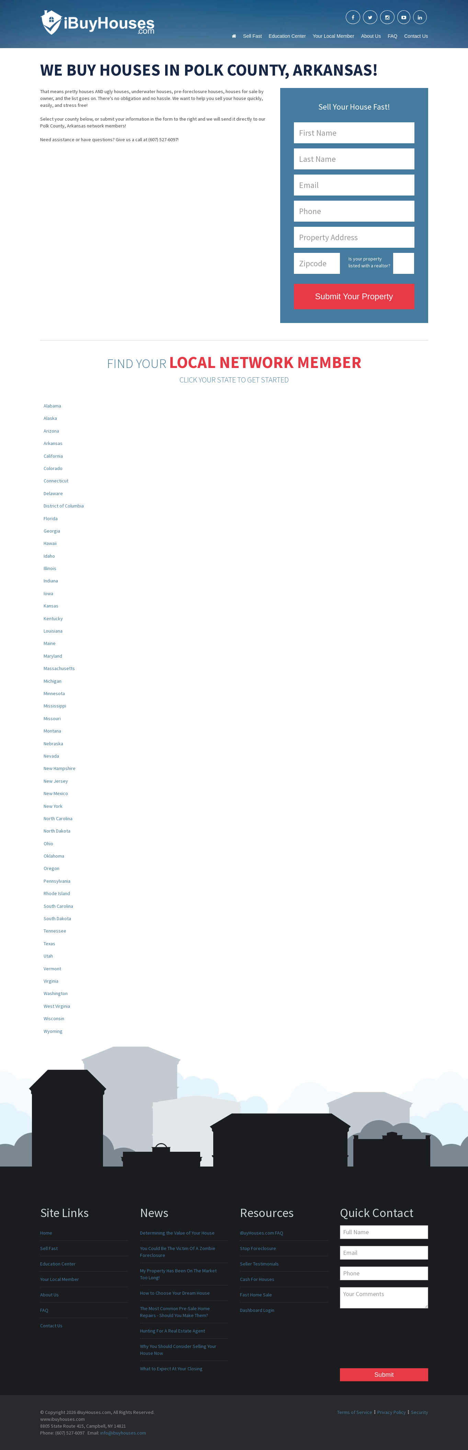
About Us (371, 36)
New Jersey (56, 781)
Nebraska (53, 743)
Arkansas (53, 443)
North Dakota (57, 831)
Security (419, 1412)
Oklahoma (54, 856)
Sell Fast (252, 36)
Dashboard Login (257, 1310)
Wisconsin (54, 1018)
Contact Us (416, 36)
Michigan (52, 681)
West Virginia (57, 1006)
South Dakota (57, 918)
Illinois (50, 568)
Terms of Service (354, 1412)
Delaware (53, 493)
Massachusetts (59, 668)
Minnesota (54, 693)
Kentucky (53, 618)
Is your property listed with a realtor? (369, 262)
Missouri (52, 718)
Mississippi (55, 706)
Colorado (53, 468)
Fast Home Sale (256, 1295)
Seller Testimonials (259, 1264)
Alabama (52, 406)
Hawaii (50, 543)
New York (53, 806)
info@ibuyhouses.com (123, 1433)
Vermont (52, 969)
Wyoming (53, 1031)
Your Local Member (333, 36)
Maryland (53, 656)
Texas (49, 943)
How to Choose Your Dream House (175, 1293)
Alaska (50, 418)
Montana (52, 731)
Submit (383, 1374)
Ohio (48, 843)
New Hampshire (60, 768)
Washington (56, 993)
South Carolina (58, 906)
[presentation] (368, 1340)
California (53, 456)
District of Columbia (64, 506)
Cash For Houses (257, 1279)
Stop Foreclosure (258, 1248)
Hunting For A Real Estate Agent (172, 1331)
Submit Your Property (354, 296)
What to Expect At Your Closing (171, 1368)
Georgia (52, 531)
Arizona (51, 431)
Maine (50, 643)
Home (46, 1233)
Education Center (287, 36)
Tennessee (55, 931)
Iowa (48, 593)
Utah (48, 956)
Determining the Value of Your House (177, 1233)
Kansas (51, 606)
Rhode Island (57, 893)
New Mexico (56, 793)
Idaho (49, 556)
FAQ (392, 36)
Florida (51, 518)
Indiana (51, 581)
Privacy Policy (391, 1412)
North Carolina (58, 818)
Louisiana (53, 631)
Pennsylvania (57, 881)
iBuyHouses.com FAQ (261, 1233)
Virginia (51, 981)
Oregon (51, 868)
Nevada (51, 756)
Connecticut (56, 481)
